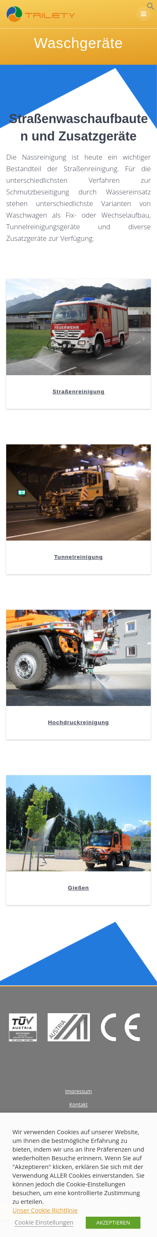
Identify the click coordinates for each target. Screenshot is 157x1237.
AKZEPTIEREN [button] (113, 1222)
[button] (151, 8)
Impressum (78, 1091)
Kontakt (78, 1104)
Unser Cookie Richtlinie (44, 1210)
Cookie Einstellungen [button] (43, 1222)
